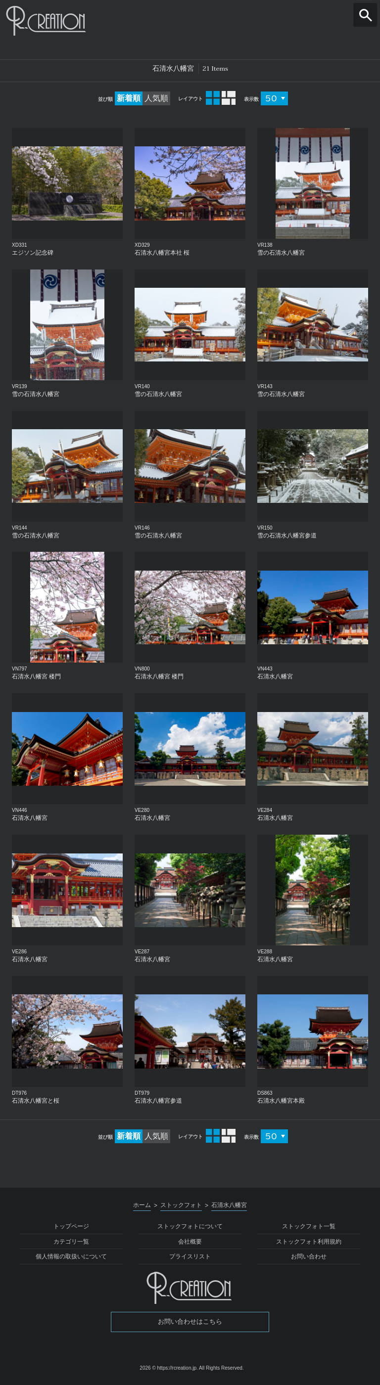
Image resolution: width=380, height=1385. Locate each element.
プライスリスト (190, 1256)
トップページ (71, 1226)
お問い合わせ (309, 1256)
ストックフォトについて (190, 1226)
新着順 (129, 98)
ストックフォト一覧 (308, 1226)
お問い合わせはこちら (190, 1321)
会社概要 (190, 1241)
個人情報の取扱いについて (71, 1256)
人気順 (156, 98)
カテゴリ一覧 (71, 1241)
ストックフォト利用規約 (308, 1241)
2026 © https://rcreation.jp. (168, 1368)
